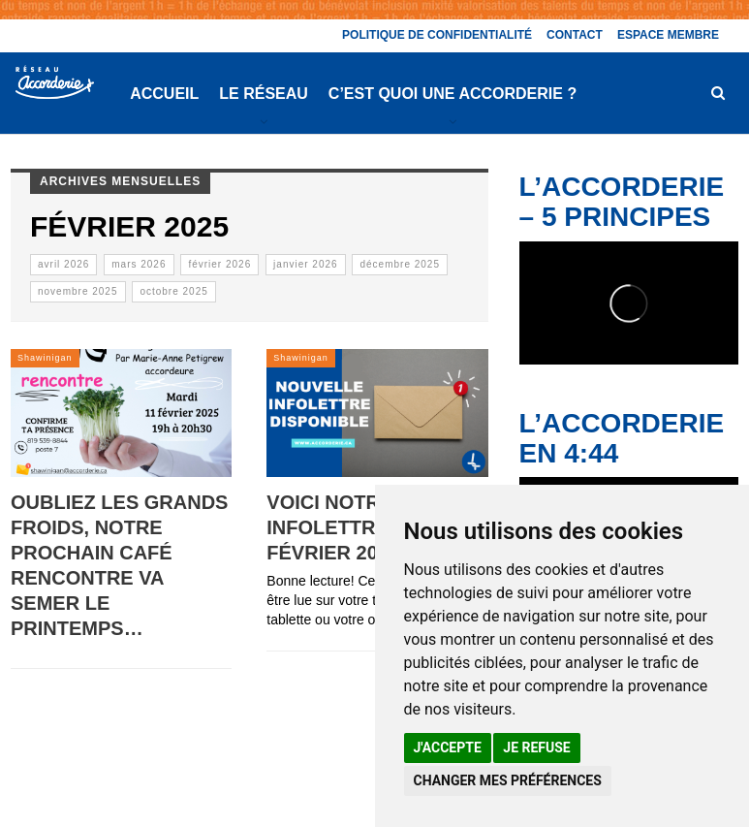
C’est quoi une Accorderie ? (452, 93)
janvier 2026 (305, 264)
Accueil (164, 93)
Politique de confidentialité (437, 35)
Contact (574, 35)
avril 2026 (63, 264)
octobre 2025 (173, 291)
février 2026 (219, 264)
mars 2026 (138, 264)
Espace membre (668, 35)
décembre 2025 (399, 264)
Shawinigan (45, 358)
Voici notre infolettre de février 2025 (343, 527)
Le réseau (263, 93)
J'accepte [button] (448, 747)
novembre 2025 (78, 291)
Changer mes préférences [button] (508, 780)
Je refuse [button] (536, 747)
